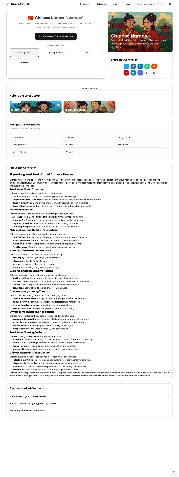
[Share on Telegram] (133, 73)
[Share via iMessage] (147, 73)
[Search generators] (149, 4)
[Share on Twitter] (126, 66)
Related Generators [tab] (89, 88)
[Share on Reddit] (154, 66)
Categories (101, 4)
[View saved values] (174, 472)
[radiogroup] (56, 57)
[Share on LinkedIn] (140, 66)
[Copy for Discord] (140, 73)
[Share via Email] (154, 73)
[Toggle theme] (170, 3)
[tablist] (89, 88)
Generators (85, 4)
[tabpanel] (89, 104)
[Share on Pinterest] (126, 73)
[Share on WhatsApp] (147, 66)
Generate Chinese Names (56, 36)
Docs (127, 4)
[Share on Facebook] (133, 66)
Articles (116, 4)
